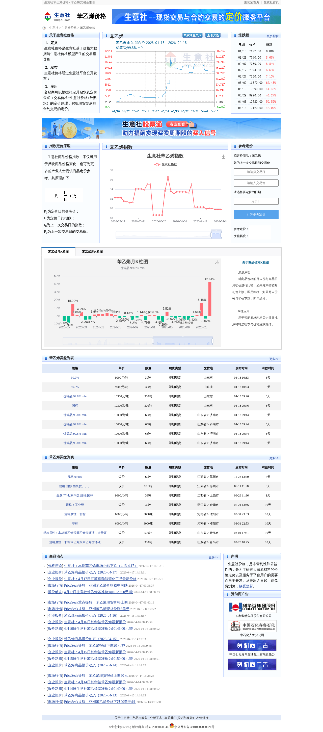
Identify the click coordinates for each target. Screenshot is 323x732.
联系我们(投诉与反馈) (179, 718)
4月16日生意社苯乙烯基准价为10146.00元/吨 (98, 629)
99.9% (75, 377)
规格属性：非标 (75, 514)
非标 (75, 523)
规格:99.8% (75, 477)
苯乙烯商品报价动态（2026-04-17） (91, 572)
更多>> (274, 359)
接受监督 (246, 586)
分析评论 (55, 566)
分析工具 (156, 718)
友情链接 (202, 718)
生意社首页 (271, 2)
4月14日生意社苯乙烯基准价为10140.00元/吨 (98, 689)
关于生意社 (122, 718)
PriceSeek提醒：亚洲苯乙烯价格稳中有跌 (96, 585)
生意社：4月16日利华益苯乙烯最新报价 (95, 622)
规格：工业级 (75, 505)
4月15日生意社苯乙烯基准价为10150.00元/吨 (98, 659)
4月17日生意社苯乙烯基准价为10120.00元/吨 (98, 592)
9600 (118, 495)
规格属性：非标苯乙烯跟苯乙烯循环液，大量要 (75, 533)
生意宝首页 (251, 2)
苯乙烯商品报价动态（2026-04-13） (91, 695)
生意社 (53, 28)
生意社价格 (69, 28)
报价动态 (55, 592)
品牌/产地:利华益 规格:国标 (75, 495)
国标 (75, 405)
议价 (122, 477)
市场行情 (55, 585)
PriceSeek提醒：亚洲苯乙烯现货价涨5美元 (96, 609)
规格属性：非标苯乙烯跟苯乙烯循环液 (75, 542)
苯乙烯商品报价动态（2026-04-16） (91, 615)
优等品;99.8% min (75, 396)
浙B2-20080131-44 (157, 727)
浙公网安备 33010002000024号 (191, 725)
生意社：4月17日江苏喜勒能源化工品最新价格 (100, 579)
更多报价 (273, 36)
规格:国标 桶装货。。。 (75, 486)
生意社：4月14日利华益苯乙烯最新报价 (95, 682)
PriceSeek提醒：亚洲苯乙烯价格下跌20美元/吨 (100, 702)
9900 (118, 377)
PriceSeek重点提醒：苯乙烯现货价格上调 (96, 602)
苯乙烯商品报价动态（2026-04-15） (91, 639)
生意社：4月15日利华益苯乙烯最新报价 (95, 652)
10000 (118, 415)
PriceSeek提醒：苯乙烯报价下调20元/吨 (94, 645)
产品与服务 (139, 718)
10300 (118, 396)
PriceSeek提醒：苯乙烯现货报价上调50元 (96, 675)
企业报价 (55, 572)
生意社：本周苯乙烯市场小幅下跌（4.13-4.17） (101, 566)
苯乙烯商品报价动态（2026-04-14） (91, 665)
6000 (118, 514)
